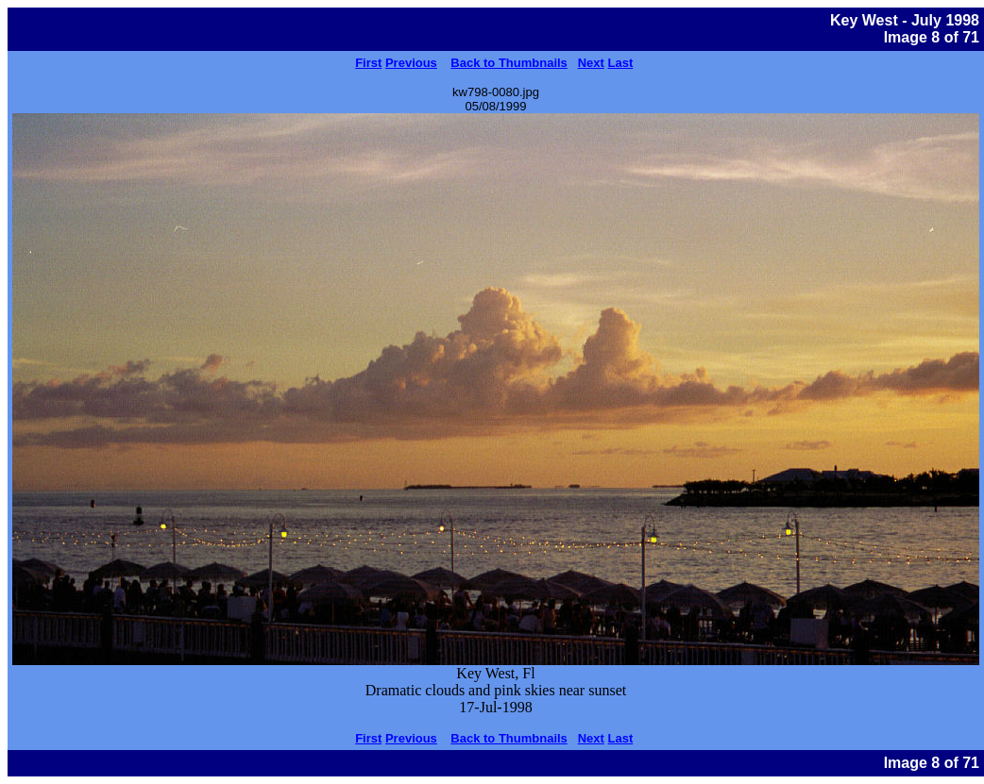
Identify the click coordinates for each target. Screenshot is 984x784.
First (368, 63)
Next (591, 63)
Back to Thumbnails (509, 63)
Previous (411, 63)
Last (621, 63)
